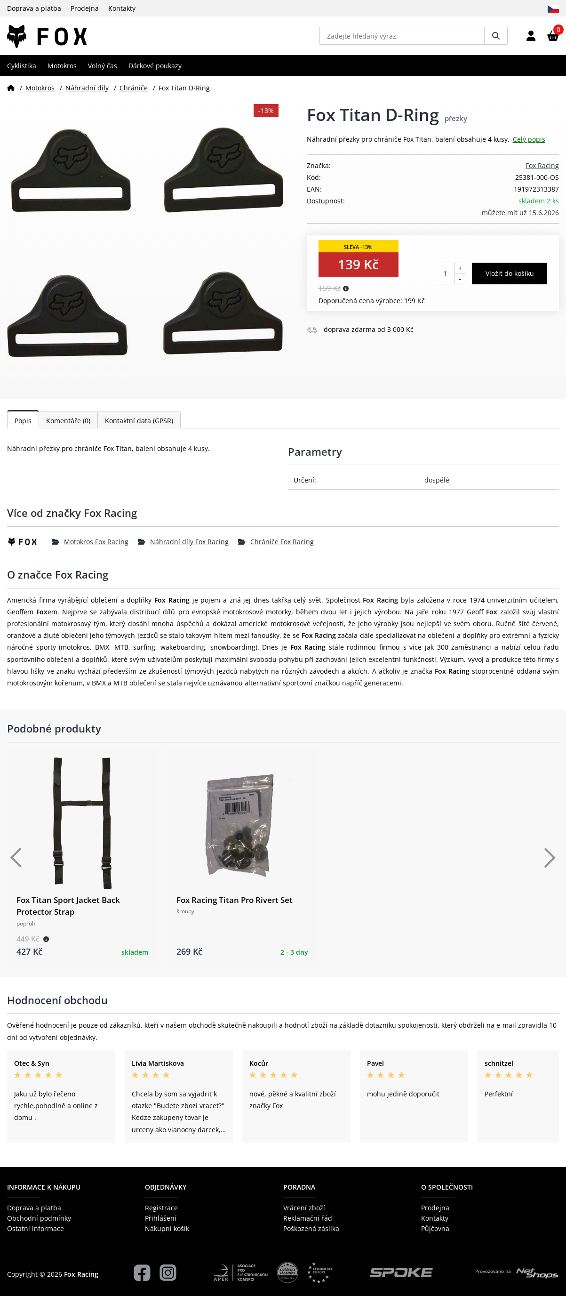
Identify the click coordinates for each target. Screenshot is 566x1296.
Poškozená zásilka (311, 1228)
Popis (23, 424)
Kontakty (122, 8)
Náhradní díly (87, 91)
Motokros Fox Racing (90, 545)
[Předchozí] (16, 861)
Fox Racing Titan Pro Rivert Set (234, 903)
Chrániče (134, 91)
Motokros (62, 68)
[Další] (549, 861)
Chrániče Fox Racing (276, 545)
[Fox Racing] (29, 545)
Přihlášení (160, 1218)
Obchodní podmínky (39, 1218)
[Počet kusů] (445, 277)
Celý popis (529, 142)
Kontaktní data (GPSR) (139, 424)
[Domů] (11, 91)
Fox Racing (542, 169)
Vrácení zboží (304, 1207)
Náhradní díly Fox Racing (183, 545)
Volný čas (102, 68)
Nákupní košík (167, 1228)
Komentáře (68, 424)
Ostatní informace (35, 1228)
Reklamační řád (307, 1218)
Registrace (161, 1207)
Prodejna (85, 8)
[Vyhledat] (496, 38)
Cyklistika (21, 68)
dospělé (436, 483)
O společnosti (447, 1187)
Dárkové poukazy (155, 68)
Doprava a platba (34, 8)
